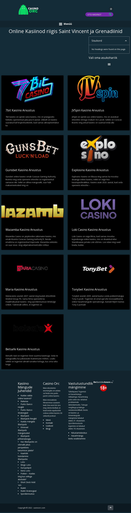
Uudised (49, 426)
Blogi (48, 429)
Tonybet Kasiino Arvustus (89, 290)
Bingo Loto (26, 465)
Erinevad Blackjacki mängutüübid (24, 431)
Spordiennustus (27, 494)
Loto (23, 462)
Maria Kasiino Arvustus (21, 290)
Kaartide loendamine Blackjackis (23, 457)
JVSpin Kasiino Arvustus (88, 111)
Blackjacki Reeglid (29, 419)
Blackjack (25, 416)
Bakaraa (24, 402)
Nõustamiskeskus (79, 433)
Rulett (23, 488)
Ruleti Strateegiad (28, 491)
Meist (48, 421)
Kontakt (49, 423)
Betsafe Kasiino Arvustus (23, 350)
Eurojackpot (26, 468)
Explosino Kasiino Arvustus (90, 171)
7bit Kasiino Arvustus (20, 111)
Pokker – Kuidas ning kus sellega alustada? (26, 477)
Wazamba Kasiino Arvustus (24, 230)
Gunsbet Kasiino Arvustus (23, 171)
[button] (126, 42)
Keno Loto (25, 471)
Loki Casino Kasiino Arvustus (91, 230)
